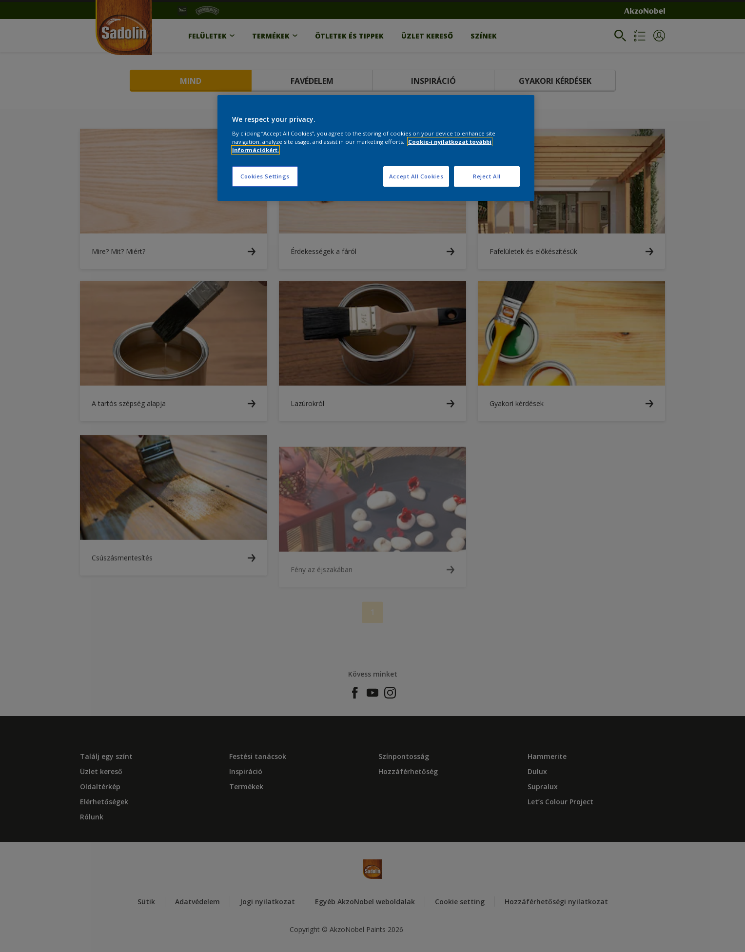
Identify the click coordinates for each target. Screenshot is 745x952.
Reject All (487, 176)
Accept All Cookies (416, 176)
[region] (375, 148)
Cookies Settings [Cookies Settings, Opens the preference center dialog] (265, 176)
